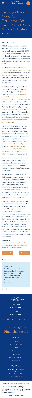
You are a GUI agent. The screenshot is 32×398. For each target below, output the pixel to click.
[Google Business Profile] (8, 319)
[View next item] (9, 289)
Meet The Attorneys (15, 344)
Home (16, 341)
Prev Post (7, 253)
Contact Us (16, 361)
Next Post (25, 253)
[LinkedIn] (12, 319)
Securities (16, 347)
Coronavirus (12, 247)
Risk (3, 245)
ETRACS (19, 247)
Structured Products (19, 245)
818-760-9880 (16, 308)
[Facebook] (4, 319)
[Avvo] (24, 319)
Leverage (5, 247)
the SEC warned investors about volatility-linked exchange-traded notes (16, 70)
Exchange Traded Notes (20, 243)
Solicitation (8, 245)
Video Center (16, 354)
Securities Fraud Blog (16, 357)
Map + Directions (16, 376)
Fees (10, 243)
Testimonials (16, 351)
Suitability (5, 243)
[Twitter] (16, 319)
